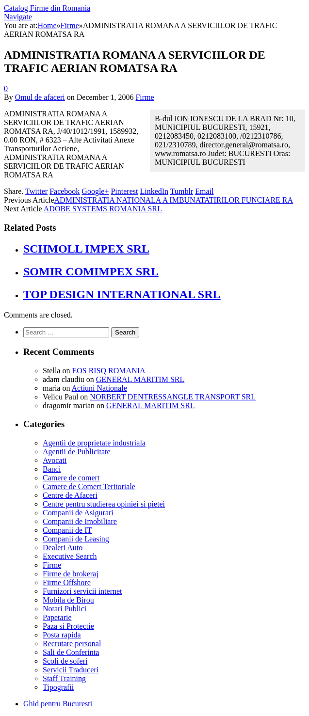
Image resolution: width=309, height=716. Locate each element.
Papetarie (57, 617)
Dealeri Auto (62, 547)
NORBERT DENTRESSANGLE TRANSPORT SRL (173, 397)
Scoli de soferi (65, 661)
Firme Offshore (67, 582)
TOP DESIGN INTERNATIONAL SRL (122, 294)
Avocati (54, 460)
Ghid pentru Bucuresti (57, 704)
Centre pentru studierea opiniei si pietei (104, 504)
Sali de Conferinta (71, 652)
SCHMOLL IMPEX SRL (86, 248)
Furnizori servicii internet (82, 591)
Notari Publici (64, 609)
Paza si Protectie (68, 626)
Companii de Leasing (76, 539)
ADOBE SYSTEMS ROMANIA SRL (103, 209)
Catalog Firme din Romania (47, 8)
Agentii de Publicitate (77, 451)
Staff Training (64, 678)
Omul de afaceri (40, 97)
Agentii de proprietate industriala (94, 443)
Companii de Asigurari (78, 513)
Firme (144, 97)
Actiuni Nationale (99, 388)
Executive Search (70, 556)
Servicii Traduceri (70, 670)
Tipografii (58, 687)
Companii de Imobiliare (80, 521)
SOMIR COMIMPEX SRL (91, 271)
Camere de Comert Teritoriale (89, 486)
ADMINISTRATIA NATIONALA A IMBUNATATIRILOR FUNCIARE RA (173, 200)
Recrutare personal (72, 643)
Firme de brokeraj (70, 574)
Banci (52, 469)
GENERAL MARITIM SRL (140, 379)
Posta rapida (62, 635)
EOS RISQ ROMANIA (108, 370)
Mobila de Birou (68, 600)
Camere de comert (71, 478)
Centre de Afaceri (70, 495)
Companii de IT (67, 530)
